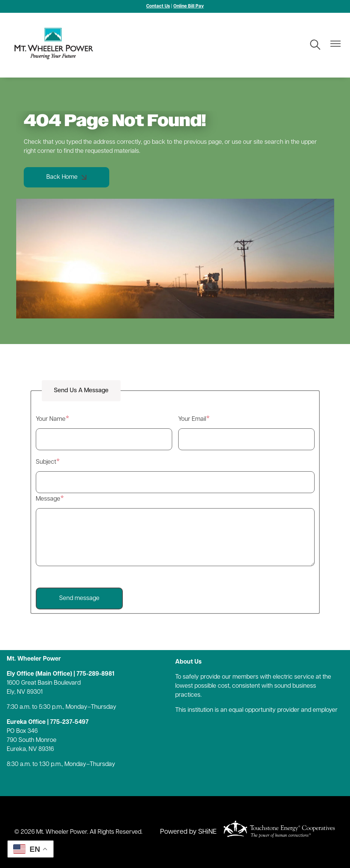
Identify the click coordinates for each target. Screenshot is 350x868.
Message (48, 499)
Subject (46, 462)
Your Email (192, 419)
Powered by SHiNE (188, 832)
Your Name (51, 419)
